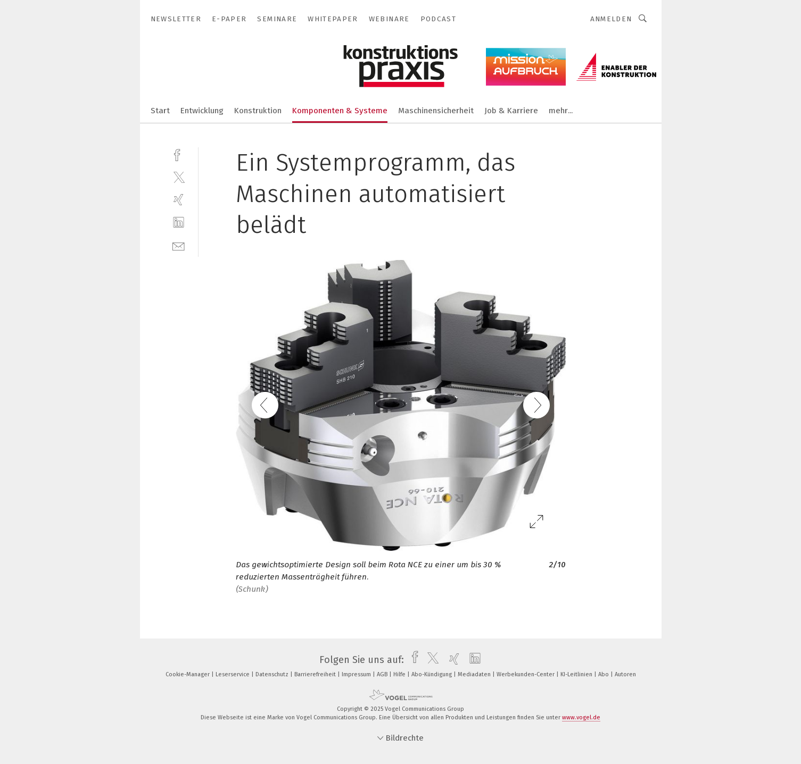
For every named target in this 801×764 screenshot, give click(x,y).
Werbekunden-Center (526, 674)
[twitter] (178, 176)
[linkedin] (178, 222)
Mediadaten (475, 674)
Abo (604, 674)
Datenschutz (272, 674)
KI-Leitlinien (577, 674)
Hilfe (400, 674)
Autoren (625, 674)
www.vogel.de (581, 717)
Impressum (357, 674)
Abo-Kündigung (432, 674)
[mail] (178, 245)
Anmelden (611, 18)
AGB (383, 674)
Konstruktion (258, 110)
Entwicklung (202, 110)
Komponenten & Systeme (339, 110)
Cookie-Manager (188, 674)
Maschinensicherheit (436, 110)
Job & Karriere (511, 110)
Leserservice (233, 674)
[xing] (178, 199)
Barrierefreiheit (315, 674)
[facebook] (178, 154)
